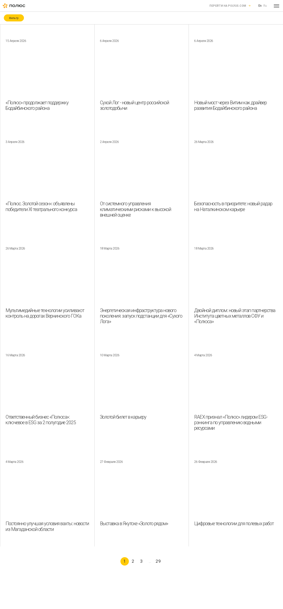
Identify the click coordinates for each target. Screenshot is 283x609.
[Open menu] (276, 6)
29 (158, 561)
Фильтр (14, 18)
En (260, 5)
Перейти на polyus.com (227, 5)
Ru (265, 5)
